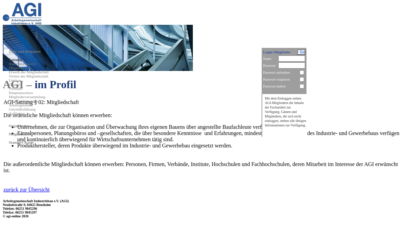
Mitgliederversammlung (27, 97)
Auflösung (17, 113)
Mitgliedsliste (20, 134)
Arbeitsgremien (20, 105)
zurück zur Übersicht (26, 190)
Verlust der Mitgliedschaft (29, 76)
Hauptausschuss (21, 93)
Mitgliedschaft (20, 68)
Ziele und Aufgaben (25, 51)
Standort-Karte (21, 142)
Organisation (19, 126)
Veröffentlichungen (23, 101)
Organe (14, 84)
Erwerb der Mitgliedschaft (29, 72)
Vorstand (15, 88)
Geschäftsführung (22, 109)
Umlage (15, 80)
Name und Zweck (22, 64)
